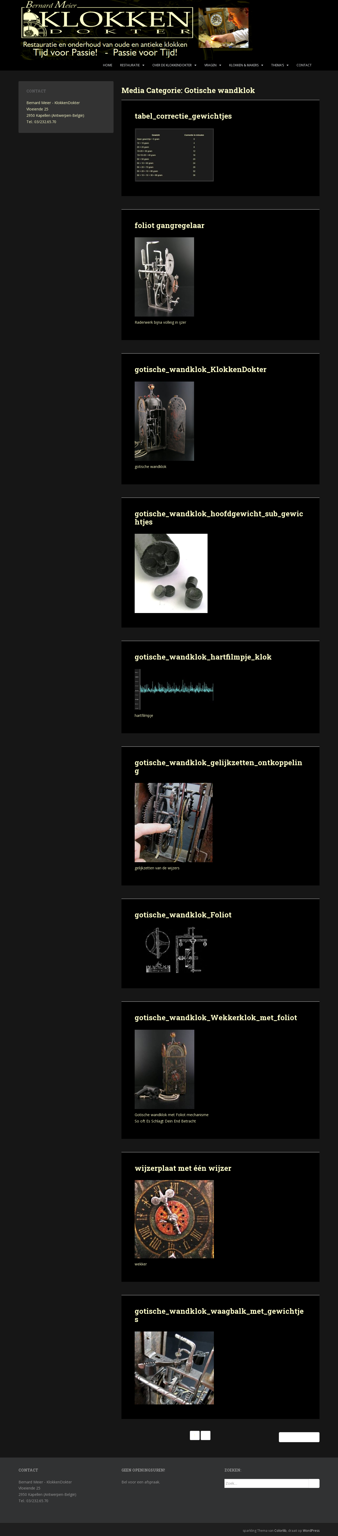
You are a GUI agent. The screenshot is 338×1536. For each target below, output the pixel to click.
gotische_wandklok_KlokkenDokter (200, 369)
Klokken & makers (244, 65)
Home (107, 65)
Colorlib (280, 1530)
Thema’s (277, 65)
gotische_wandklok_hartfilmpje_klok (203, 657)
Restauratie (130, 65)
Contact (304, 65)
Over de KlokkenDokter (172, 65)
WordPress (311, 1530)
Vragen (210, 65)
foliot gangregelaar (169, 225)
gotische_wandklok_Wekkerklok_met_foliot (216, 1017)
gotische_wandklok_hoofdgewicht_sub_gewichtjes (219, 518)
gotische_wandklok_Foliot (183, 915)
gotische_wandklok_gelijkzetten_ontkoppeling (218, 767)
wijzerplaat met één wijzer (183, 1168)
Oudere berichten (299, 1437)
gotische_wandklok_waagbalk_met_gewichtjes (219, 1315)
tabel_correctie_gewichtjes (183, 116)
